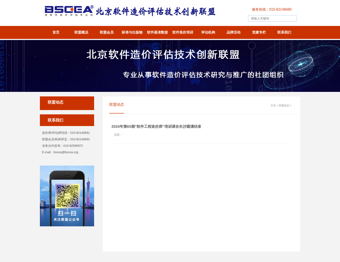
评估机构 (208, 32)
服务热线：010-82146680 (272, 9)
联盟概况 (81, 32)
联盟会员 (107, 32)
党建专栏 (259, 32)
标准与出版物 (132, 32)
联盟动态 (284, 105)
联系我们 (284, 32)
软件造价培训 (182, 32)
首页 (55, 32)
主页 (273, 105)
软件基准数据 (157, 32)
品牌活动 (233, 32)
